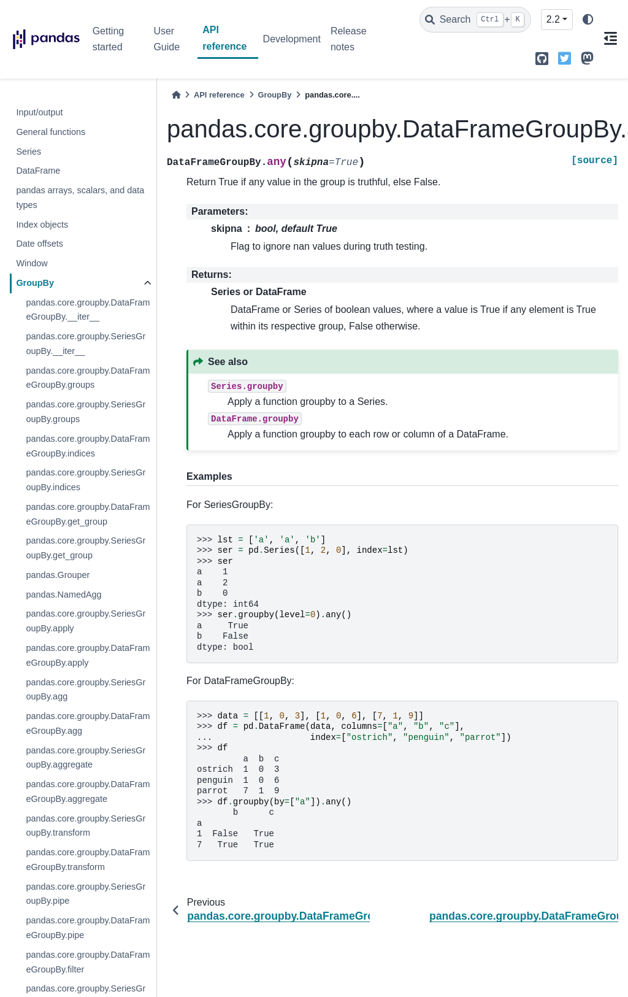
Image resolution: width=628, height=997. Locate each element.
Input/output (39, 112)
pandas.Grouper (58, 575)
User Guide (166, 39)
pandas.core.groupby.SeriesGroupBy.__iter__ (85, 343)
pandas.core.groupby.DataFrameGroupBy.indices (88, 446)
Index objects (42, 224)
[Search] (475, 20)
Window (31, 263)
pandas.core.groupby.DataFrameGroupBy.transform (88, 859)
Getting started (108, 39)
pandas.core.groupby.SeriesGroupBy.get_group (85, 548)
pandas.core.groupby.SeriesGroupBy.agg (85, 689)
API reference (224, 38)
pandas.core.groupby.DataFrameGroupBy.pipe (88, 927)
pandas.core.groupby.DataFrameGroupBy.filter (88, 962)
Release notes (349, 39)
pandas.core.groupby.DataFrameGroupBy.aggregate (88, 791)
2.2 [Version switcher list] (553, 19)
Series (28, 151)
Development (292, 39)
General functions (50, 132)
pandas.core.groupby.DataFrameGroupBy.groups (88, 378)
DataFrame (38, 170)
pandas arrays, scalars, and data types (80, 197)
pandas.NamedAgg (63, 594)
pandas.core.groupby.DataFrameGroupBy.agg (88, 723)
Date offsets (39, 243)
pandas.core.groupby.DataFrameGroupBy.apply (88, 655)
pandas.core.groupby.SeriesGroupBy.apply (85, 621)
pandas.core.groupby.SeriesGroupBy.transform (85, 826)
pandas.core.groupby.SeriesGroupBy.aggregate (85, 757)
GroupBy (35, 283)
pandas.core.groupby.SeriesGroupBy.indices (85, 480)
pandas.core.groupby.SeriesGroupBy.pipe (85, 894)
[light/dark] (588, 20)
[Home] (176, 94)
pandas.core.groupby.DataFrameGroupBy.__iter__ (88, 310)
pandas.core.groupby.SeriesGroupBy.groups (85, 411)
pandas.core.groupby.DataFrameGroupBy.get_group (88, 514)
